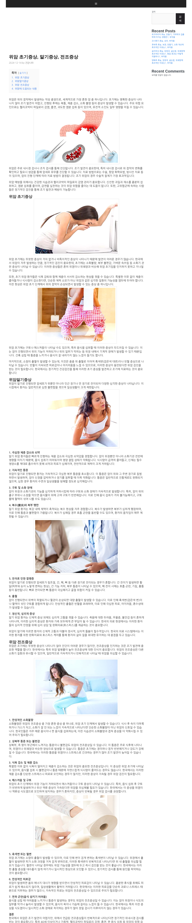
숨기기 (23, 73)
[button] (96, 4)
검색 (153, 12)
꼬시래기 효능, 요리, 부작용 (163, 41)
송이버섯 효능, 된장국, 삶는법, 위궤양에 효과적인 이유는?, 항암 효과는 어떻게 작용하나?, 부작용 (168, 54)
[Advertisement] (77, 30)
